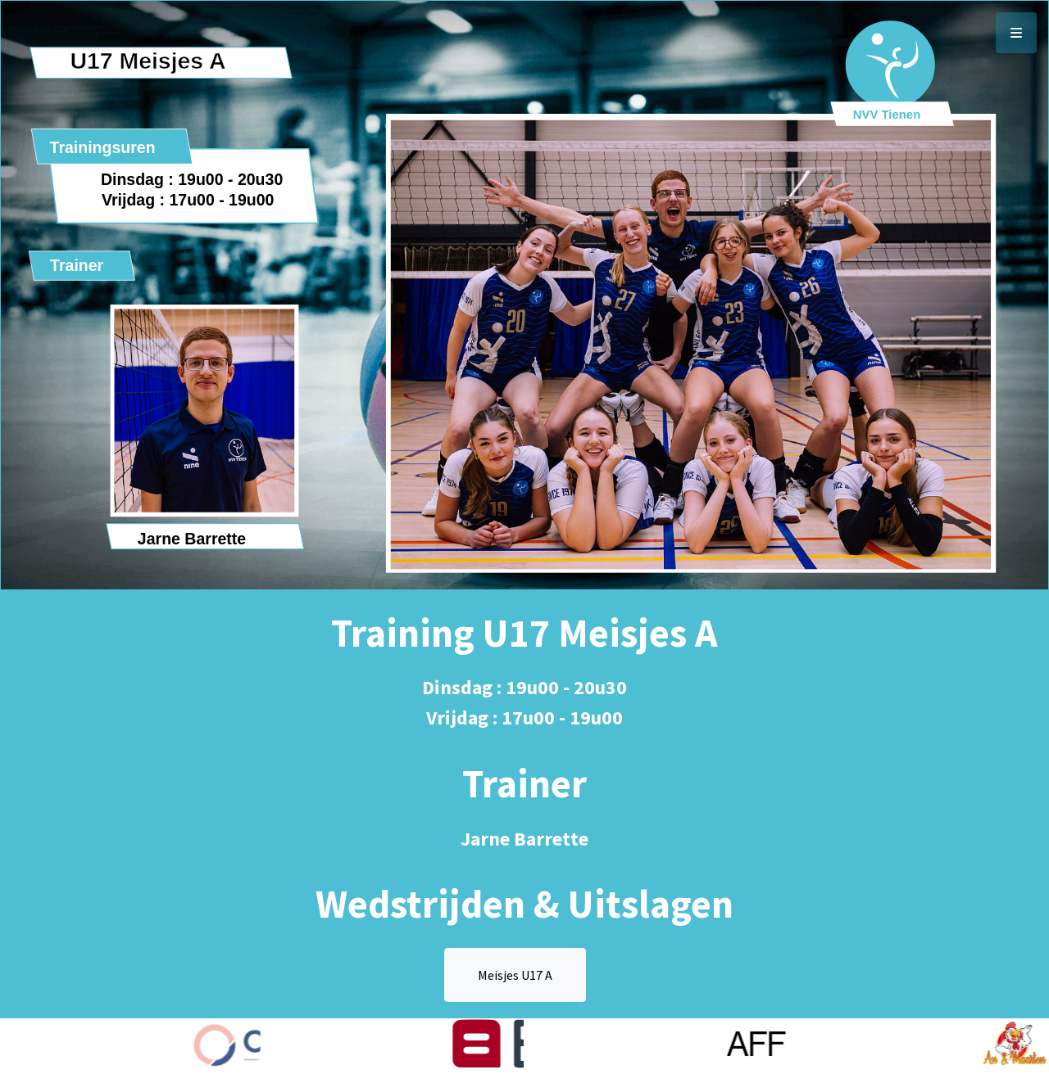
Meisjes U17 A (515, 975)
